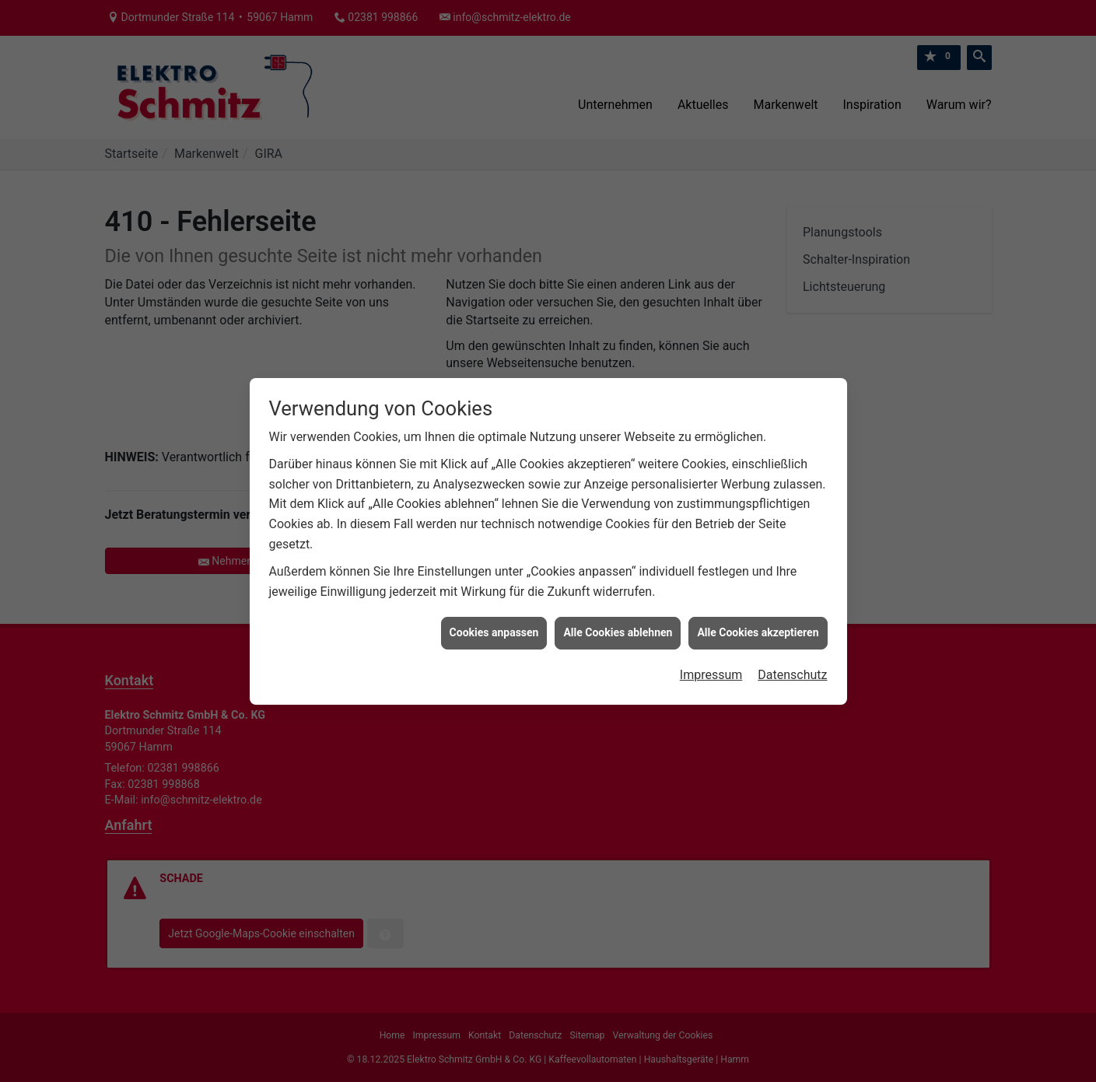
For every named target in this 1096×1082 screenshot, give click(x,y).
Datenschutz (792, 660)
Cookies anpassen (494, 618)
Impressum (711, 660)
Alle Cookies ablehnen (617, 618)
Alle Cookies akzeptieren (757, 618)
